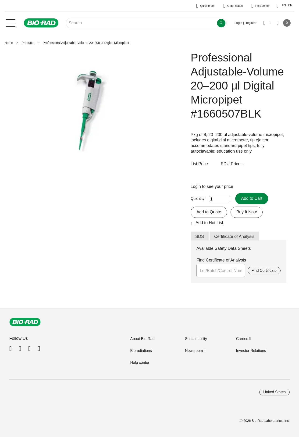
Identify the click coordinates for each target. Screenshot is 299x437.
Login (196, 186)
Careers (242, 339)
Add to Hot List (209, 222)
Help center (139, 363)
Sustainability (196, 339)
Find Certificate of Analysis (221, 260)
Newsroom (194, 351)
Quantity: (198, 199)
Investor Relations (251, 351)
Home (8, 43)
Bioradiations (141, 351)
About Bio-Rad (142, 339)
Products (27, 43)
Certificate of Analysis (234, 236)
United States (274, 392)
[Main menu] (10, 22)
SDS (199, 236)
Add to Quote (208, 212)
